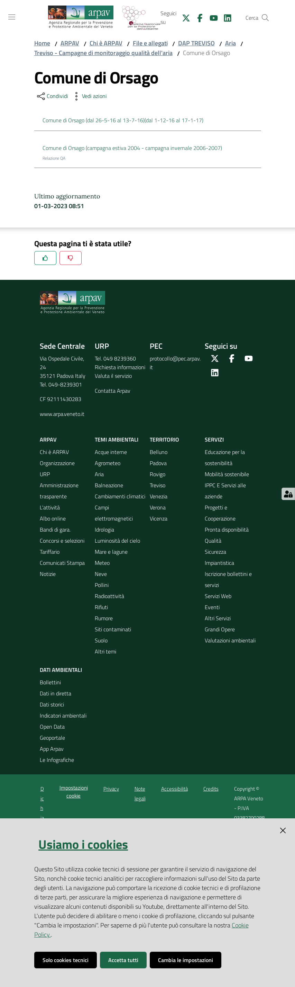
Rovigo (157, 474)
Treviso (157, 485)
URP (45, 474)
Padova (158, 463)
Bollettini (50, 682)
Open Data (52, 726)
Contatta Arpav (112, 390)
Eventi (212, 607)
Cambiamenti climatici (120, 496)
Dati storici (52, 704)
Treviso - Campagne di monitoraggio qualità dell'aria (103, 52)
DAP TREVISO (196, 43)
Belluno (158, 452)
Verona (158, 507)
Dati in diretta (55, 693)
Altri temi (105, 651)
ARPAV (70, 43)
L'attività (50, 507)
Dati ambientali (61, 670)
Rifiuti (101, 607)
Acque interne (111, 452)
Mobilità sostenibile (227, 474)
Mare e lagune (111, 552)
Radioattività (109, 596)
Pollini (102, 585)
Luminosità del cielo (117, 540)
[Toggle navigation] (12, 17)
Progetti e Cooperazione (220, 513)
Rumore (104, 618)
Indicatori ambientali (63, 715)
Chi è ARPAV (106, 43)
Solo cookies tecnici (66, 960)
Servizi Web (218, 596)
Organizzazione (57, 463)
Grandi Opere (220, 629)
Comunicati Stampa (62, 563)
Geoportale (52, 737)
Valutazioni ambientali (230, 640)
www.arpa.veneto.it (62, 414)
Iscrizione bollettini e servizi (228, 579)
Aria (230, 43)
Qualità (213, 540)
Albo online (53, 518)
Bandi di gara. (55, 529)
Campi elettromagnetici (114, 513)
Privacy (111, 789)
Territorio (164, 439)
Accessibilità (174, 789)
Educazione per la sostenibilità (225, 457)
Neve (101, 574)
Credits (211, 789)
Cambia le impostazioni (185, 960)
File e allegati (150, 43)
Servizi (214, 439)
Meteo (102, 563)
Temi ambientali (116, 439)
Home (42, 43)
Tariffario (49, 552)
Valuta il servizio (113, 376)
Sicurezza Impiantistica (219, 557)
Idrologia (104, 529)
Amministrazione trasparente (59, 490)
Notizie (48, 574)
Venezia (158, 496)
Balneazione (109, 485)
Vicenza (158, 518)
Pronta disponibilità (227, 529)
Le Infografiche (57, 760)
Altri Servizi (218, 618)
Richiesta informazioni (120, 367)
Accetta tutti (123, 960)
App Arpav (52, 749)
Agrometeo (107, 463)
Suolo (101, 640)
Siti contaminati (113, 629)
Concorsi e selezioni (62, 540)
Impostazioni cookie (73, 792)
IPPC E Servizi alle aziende (225, 490)
